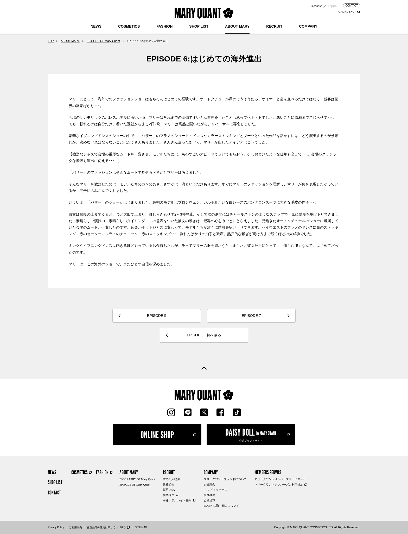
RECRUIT (274, 26)
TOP (51, 40)
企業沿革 (209, 500)
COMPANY (308, 26)
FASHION (164, 26)
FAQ (123, 527)
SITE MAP (141, 527)
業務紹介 (168, 484)
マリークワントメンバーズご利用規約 (278, 484)
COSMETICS (129, 26)
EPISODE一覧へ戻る (204, 335)
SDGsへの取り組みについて (221, 505)
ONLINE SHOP (347, 11)
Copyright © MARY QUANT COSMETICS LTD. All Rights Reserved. (317, 527)
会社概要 (209, 495)
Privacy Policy (56, 527)
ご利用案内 (75, 527)
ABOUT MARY (237, 26)
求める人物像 (171, 479)
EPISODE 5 (156, 315)
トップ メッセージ (215, 489)
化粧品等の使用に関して (101, 527)
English (332, 6)
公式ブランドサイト (250, 434)
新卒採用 (168, 495)
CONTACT (351, 5)
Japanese (316, 6)
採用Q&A (169, 489)
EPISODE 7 (251, 315)
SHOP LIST (198, 26)
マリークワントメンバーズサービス (277, 479)
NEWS (96, 26)
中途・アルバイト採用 (177, 500)
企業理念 (209, 484)
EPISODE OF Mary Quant (103, 40)
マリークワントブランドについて (225, 479)
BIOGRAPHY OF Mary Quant (137, 479)
